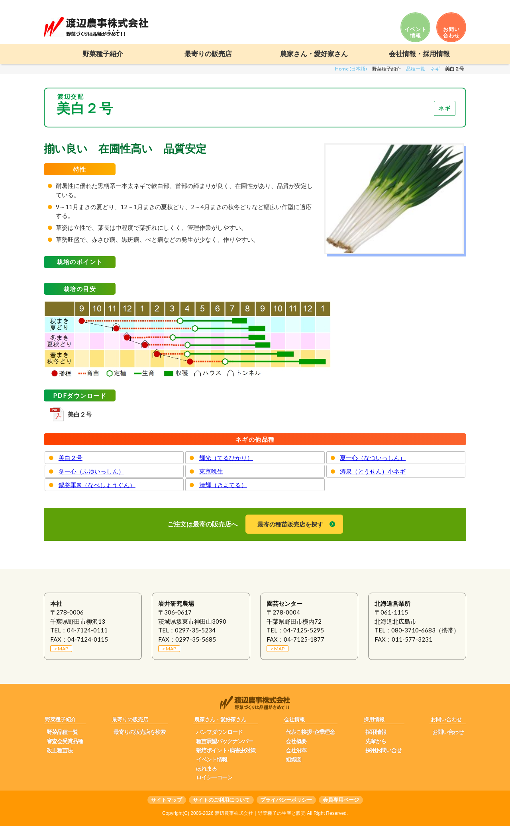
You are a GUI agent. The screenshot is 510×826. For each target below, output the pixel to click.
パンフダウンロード (219, 732)
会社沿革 (296, 750)
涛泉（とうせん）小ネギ (373, 471)
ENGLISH (450, 5)
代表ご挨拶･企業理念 (310, 732)
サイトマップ (166, 800)
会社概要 (296, 741)
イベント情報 (211, 759)
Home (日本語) (351, 69)
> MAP (61, 649)
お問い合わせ (447, 732)
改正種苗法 (60, 750)
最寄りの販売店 (208, 54)
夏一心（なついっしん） (373, 457)
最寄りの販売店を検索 (139, 732)
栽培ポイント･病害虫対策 (225, 750)
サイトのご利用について (221, 800)
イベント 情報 (415, 32)
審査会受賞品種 (65, 741)
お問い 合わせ (451, 32)
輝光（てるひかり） (226, 457)
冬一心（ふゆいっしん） (91, 471)
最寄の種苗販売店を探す (290, 524)
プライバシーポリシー (286, 800)
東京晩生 (211, 471)
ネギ (435, 69)
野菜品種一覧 (62, 732)
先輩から (375, 741)
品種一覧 (415, 69)
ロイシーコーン (214, 777)
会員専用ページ (341, 800)
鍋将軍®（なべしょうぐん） (97, 484)
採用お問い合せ (383, 750)
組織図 (293, 759)
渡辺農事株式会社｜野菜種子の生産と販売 (260, 813)
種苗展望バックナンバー (224, 741)
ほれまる (206, 768)
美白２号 (80, 414)
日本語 (422, 5)
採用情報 (375, 732)
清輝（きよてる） (223, 484)
